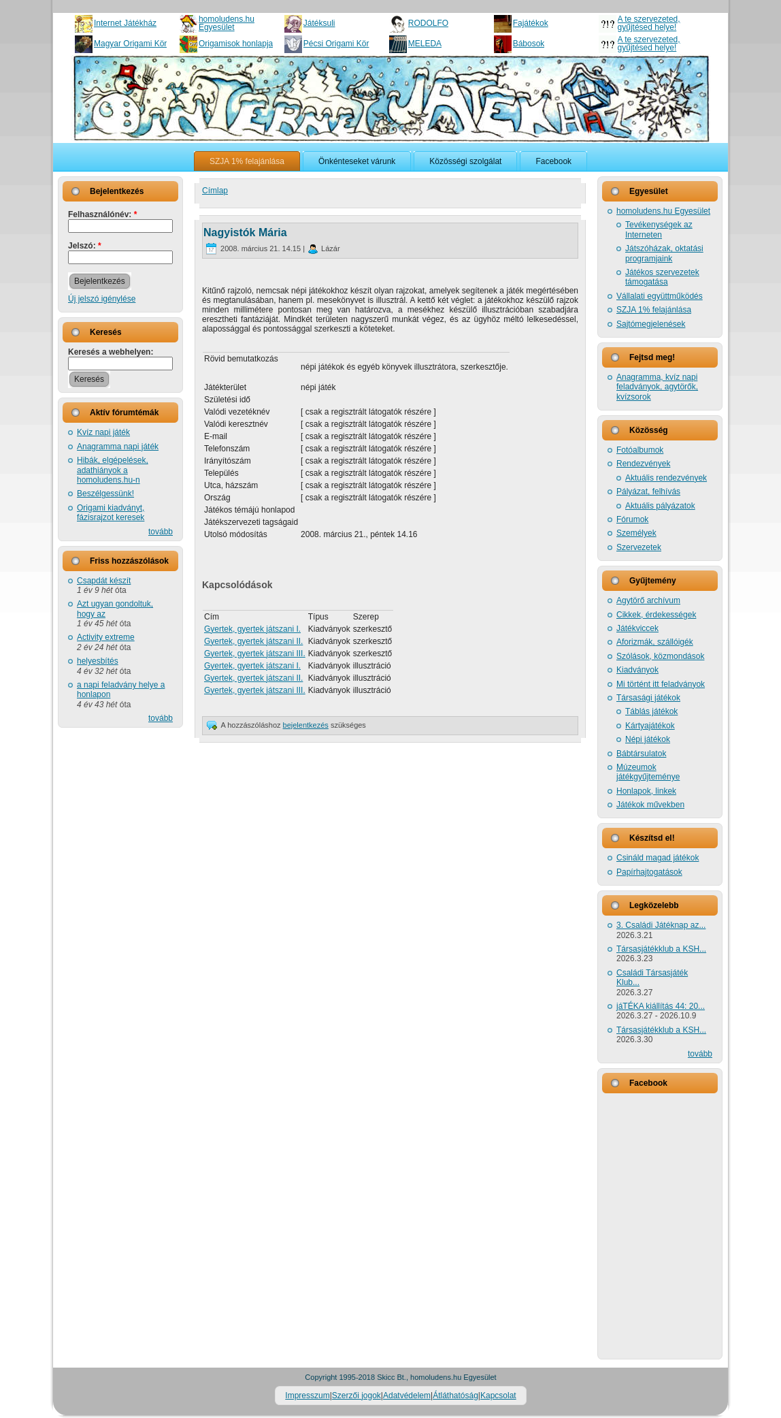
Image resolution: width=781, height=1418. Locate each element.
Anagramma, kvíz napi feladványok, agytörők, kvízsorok (657, 387)
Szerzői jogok (356, 1395)
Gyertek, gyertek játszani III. (254, 653)
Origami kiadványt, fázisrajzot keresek (110, 512)
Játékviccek (637, 628)
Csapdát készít (104, 580)
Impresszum (307, 1395)
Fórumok (632, 519)
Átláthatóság (455, 1395)
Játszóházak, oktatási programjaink (664, 253)
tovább (160, 531)
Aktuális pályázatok (660, 506)
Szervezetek (638, 547)
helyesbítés (97, 661)
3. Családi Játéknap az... (660, 925)
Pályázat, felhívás (648, 491)
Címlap (215, 190)
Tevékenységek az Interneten (659, 229)
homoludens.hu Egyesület (226, 23)
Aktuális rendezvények (666, 478)
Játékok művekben (650, 804)
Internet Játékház (125, 23)
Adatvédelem (407, 1395)
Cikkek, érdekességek (656, 614)
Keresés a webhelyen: (110, 352)
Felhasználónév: (102, 214)
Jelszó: (84, 246)
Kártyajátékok (650, 725)
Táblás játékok (651, 711)
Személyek (636, 533)
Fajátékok (530, 23)
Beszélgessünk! (105, 493)
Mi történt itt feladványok (660, 684)
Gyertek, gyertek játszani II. (253, 641)
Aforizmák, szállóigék (654, 642)
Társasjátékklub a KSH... (661, 949)
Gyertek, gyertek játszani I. (252, 629)
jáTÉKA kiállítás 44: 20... (660, 1006)
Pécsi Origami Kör (336, 43)
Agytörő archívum (648, 600)
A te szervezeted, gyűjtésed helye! (649, 23)
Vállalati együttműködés (659, 296)
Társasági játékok (648, 698)
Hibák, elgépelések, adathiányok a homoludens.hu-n (112, 470)
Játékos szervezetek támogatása (662, 277)
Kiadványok (637, 670)
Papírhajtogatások (649, 872)
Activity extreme (106, 637)
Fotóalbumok (639, 450)
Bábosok (529, 43)
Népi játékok (647, 739)
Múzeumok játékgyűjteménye (648, 771)
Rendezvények (643, 463)
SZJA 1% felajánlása (653, 310)
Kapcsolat (498, 1395)
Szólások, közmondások (660, 656)
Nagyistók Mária (245, 232)
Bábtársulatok (641, 753)
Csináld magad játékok (657, 858)
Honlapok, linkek (646, 791)
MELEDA (425, 43)
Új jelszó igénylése (101, 299)
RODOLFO (428, 23)
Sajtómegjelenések (650, 324)
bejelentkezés (306, 725)
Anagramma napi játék (118, 446)
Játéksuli (319, 23)
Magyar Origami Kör (130, 43)
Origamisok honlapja (236, 43)
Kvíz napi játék (103, 432)
